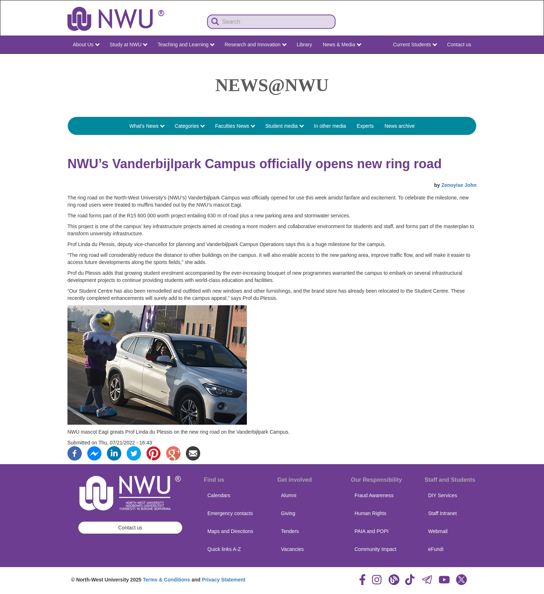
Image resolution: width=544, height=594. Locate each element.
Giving (288, 513)
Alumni (288, 495)
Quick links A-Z (224, 549)
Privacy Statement (223, 580)
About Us (86, 44)
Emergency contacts (230, 513)
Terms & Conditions (166, 580)
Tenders (290, 531)
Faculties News (235, 126)
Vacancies (292, 549)
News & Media (342, 44)
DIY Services (442, 495)
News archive (400, 126)
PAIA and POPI (372, 531)
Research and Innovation (256, 44)
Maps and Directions (230, 531)
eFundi (436, 549)
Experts (365, 126)
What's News (146, 126)
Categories (190, 126)
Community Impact (376, 549)
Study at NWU (129, 44)
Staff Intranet (442, 513)
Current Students (415, 44)
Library (304, 44)
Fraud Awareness (374, 495)
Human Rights (370, 513)
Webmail (437, 531)
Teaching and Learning (186, 44)
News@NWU (272, 85)
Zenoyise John (459, 185)
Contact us (459, 44)
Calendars (218, 495)
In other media (330, 126)
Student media (284, 126)
